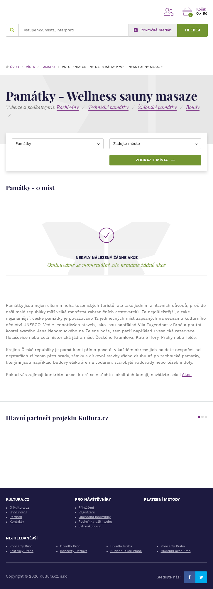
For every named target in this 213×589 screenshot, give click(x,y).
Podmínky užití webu (95, 522)
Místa (31, 67)
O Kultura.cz (19, 508)
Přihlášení (86, 508)
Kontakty (17, 522)
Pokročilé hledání (153, 30)
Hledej (192, 30)
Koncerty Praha (173, 546)
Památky (49, 67)
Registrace (87, 512)
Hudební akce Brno (176, 551)
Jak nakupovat (90, 526)
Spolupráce (18, 512)
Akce (187, 374)
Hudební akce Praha (126, 551)
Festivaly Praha (21, 551)
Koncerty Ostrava (73, 551)
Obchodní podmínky (95, 517)
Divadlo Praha (121, 546)
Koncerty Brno (21, 546)
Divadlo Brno (70, 546)
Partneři (16, 517)
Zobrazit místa (155, 160)
